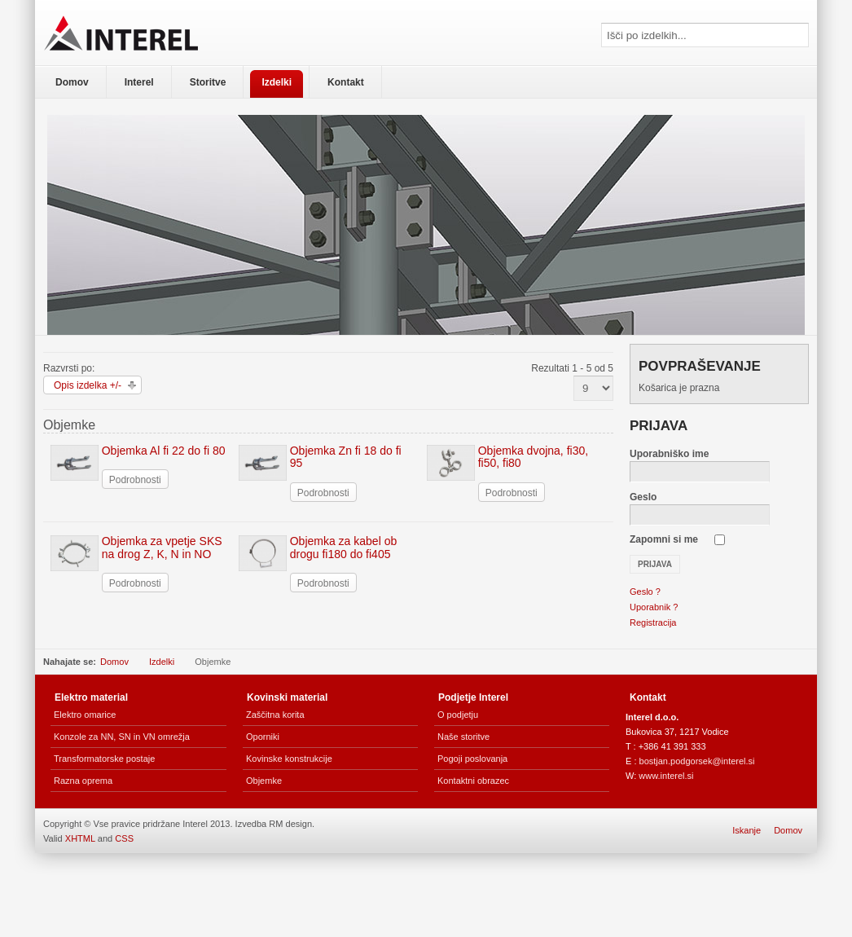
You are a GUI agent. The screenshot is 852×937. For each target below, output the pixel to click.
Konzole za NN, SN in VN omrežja (122, 736)
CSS (124, 838)
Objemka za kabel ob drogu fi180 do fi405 (343, 547)
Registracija (653, 622)
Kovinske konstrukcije (289, 758)
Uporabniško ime (669, 454)
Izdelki (161, 661)
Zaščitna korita (275, 714)
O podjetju (457, 714)
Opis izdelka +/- (87, 385)
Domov (114, 661)
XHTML (80, 838)
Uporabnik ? (654, 607)
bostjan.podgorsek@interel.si (697, 761)
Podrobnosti (135, 480)
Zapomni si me (664, 539)
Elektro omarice (85, 714)
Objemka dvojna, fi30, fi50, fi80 (533, 456)
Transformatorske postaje (104, 758)
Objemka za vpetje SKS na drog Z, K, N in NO (162, 547)
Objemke (264, 780)
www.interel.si (666, 776)
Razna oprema (83, 780)
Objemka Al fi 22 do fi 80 (164, 450)
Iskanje (746, 830)
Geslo (643, 497)
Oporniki (262, 736)
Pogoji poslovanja (472, 758)
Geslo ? (645, 591)
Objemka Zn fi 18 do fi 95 (346, 456)
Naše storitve (463, 736)
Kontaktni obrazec (473, 780)
